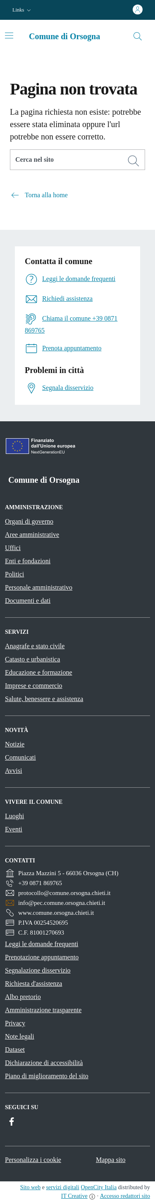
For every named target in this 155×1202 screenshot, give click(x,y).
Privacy (15, 1023)
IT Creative (74, 1196)
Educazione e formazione (38, 672)
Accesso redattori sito (125, 1196)
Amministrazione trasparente (43, 1009)
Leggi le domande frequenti (41, 943)
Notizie (14, 744)
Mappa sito (111, 1159)
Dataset (15, 1049)
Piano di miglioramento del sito (46, 1075)
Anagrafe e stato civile (34, 645)
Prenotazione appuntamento (42, 957)
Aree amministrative (32, 534)
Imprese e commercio (33, 685)
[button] (22, 10)
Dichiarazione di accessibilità (44, 1062)
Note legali (19, 1036)
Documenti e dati (27, 600)
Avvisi (13, 770)
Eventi (13, 829)
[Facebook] (11, 1121)
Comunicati (20, 757)
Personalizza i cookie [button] (33, 1159)
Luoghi (14, 815)
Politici (14, 574)
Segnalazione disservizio (38, 970)
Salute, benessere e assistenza (44, 698)
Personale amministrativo (38, 587)
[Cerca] (133, 161)
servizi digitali (62, 1187)
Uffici (13, 547)
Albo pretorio (23, 996)
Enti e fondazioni (27, 560)
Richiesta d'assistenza (33, 983)
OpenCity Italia (99, 1187)
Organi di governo (29, 521)
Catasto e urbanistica (32, 659)
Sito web (30, 1187)
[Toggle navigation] (9, 35)
